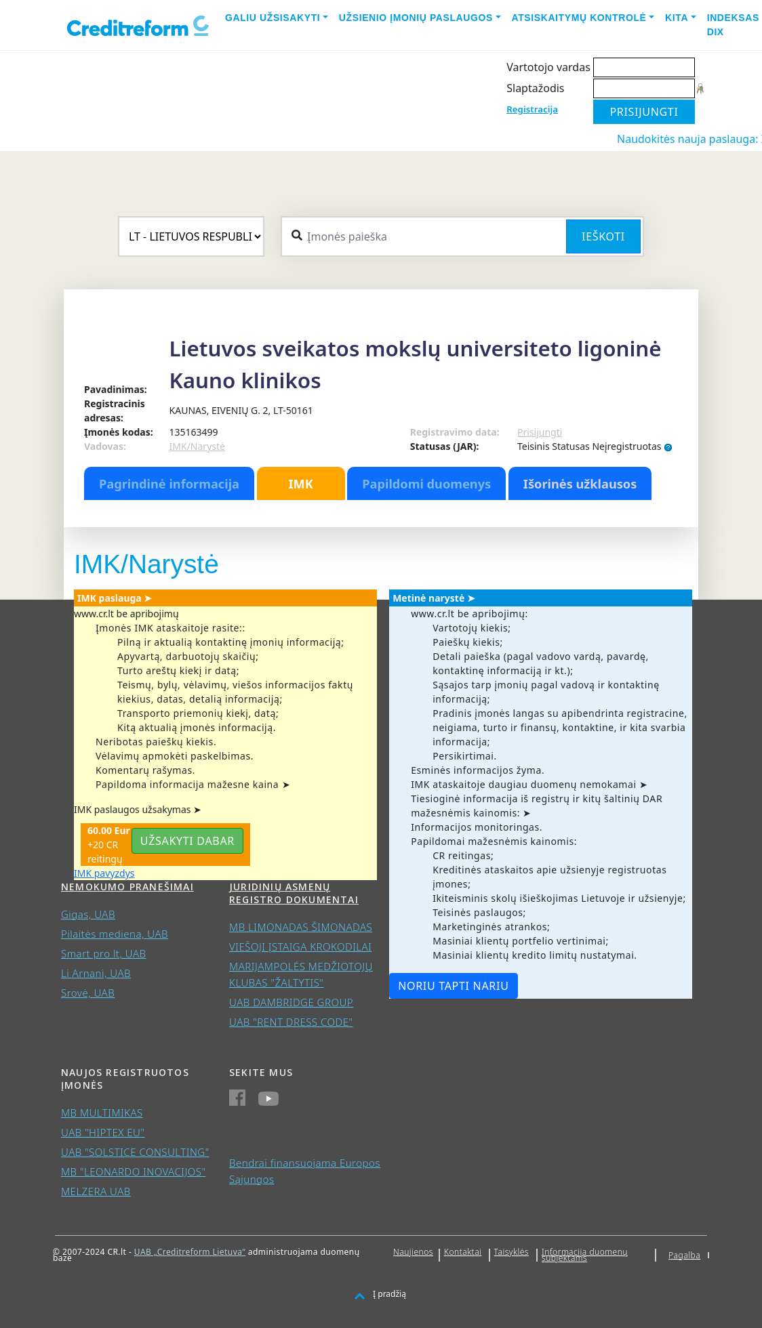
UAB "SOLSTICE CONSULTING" (135, 1152)
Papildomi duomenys (426, 484)
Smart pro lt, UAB (103, 953)
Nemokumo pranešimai (127, 886)
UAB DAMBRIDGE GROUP (291, 1002)
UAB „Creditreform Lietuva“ (189, 1252)
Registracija (532, 109)
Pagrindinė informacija (169, 484)
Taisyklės (511, 1252)
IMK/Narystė (197, 446)
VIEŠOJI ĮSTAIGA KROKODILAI (300, 946)
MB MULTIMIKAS (102, 1112)
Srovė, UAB (88, 992)
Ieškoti (603, 236)
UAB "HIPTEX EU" (102, 1132)
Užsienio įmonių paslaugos (416, 17)
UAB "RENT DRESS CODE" (291, 1022)
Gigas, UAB (88, 914)
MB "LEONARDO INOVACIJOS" (133, 1171)
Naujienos (413, 1252)
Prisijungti (539, 432)
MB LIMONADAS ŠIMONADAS (300, 927)
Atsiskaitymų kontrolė (579, 17)
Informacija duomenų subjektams (585, 1255)
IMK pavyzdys (104, 873)
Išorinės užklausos (580, 484)
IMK (300, 484)
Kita (676, 17)
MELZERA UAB (96, 1191)
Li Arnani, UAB (96, 973)
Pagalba (684, 1255)
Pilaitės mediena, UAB (114, 933)
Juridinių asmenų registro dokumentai (294, 893)
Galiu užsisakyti (272, 17)
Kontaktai (463, 1252)
